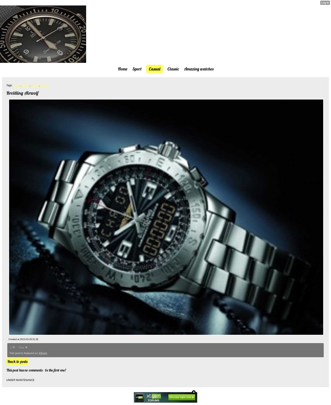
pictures (44, 85)
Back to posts (17, 361)
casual (16, 85)
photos (35, 85)
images (26, 85)
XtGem (43, 353)
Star (23, 347)
